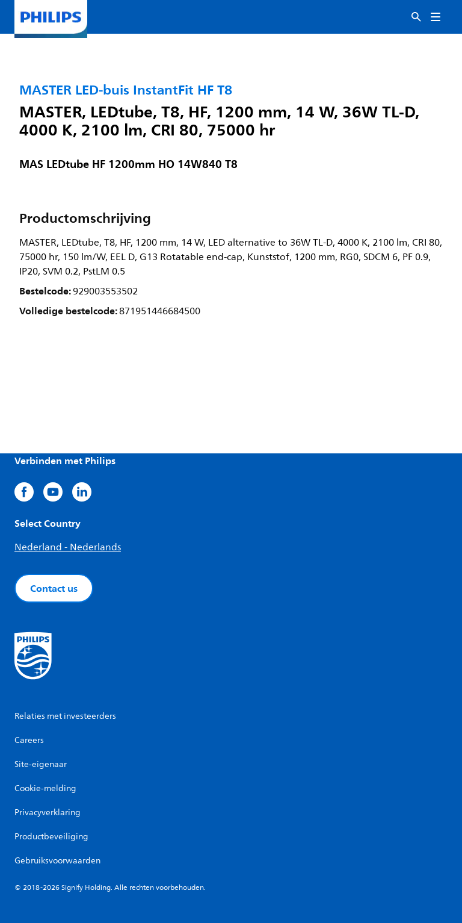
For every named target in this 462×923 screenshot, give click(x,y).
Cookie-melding (45, 788)
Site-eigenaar (40, 764)
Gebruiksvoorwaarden (57, 861)
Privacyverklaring (47, 812)
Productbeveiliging (51, 837)
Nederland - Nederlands (67, 547)
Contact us (54, 588)
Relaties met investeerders (65, 716)
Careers (29, 740)
